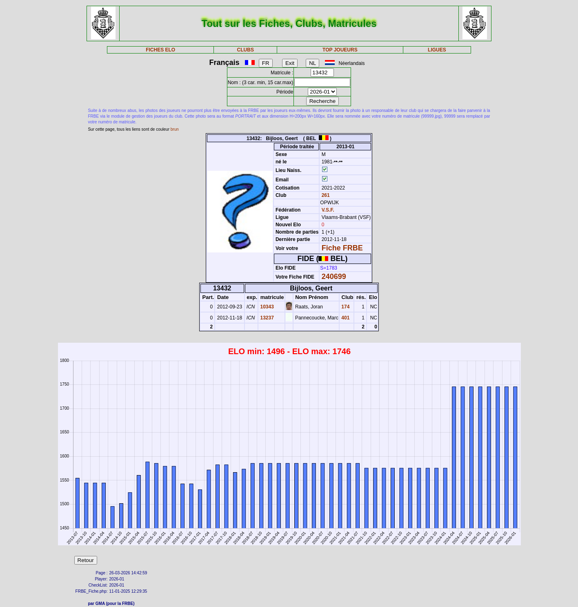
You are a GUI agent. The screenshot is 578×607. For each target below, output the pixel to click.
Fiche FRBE (342, 248)
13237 (266, 318)
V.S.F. (328, 210)
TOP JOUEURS (340, 50)
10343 (266, 307)
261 (324, 195)
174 (344, 307)
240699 (334, 276)
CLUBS (245, 50)
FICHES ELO (160, 50)
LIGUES (437, 50)
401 (344, 318)
